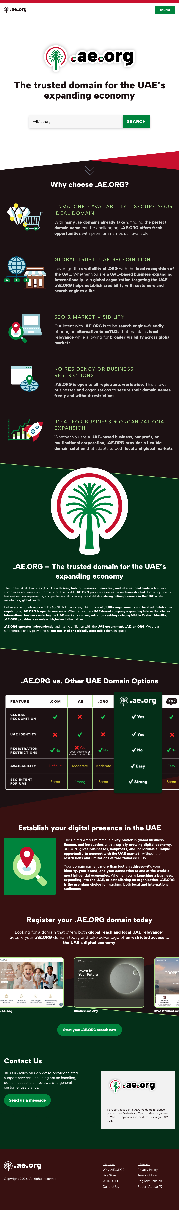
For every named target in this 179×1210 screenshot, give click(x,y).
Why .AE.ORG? (113, 1170)
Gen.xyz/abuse (158, 1113)
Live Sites (109, 1175)
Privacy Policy (148, 1170)
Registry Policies (150, 1181)
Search (136, 121)
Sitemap (144, 1164)
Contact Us (111, 1187)
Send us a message (27, 1100)
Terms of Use (147, 1175)
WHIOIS (108, 1181)
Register (109, 1164)
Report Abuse (148, 1187)
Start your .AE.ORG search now (89, 1030)
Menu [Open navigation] (165, 10)
